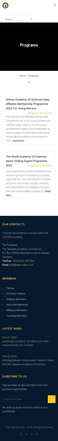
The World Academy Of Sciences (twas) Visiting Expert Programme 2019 (26, 161)
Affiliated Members (16, 310)
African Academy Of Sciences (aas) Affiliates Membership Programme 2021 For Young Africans (28, 104)
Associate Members (17, 304)
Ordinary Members (16, 299)
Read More (18, 140)
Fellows (10, 288)
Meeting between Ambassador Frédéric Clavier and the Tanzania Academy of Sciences (28, 362)
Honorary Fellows (15, 293)
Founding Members (16, 315)
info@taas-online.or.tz (21, 264)
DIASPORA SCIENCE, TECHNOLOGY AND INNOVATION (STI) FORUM (25, 343)
